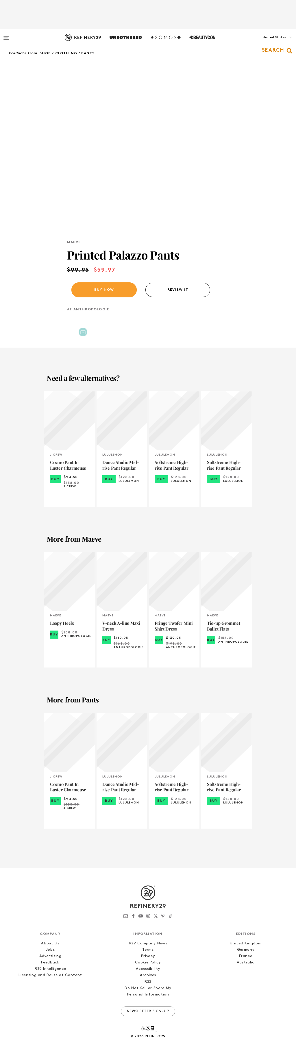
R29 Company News (148, 943)
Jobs (50, 950)
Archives (148, 975)
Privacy (148, 956)
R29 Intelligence (50, 969)
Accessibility (148, 969)
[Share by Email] (83, 332)
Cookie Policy (148, 962)
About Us (50, 943)
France (245, 956)
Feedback (50, 962)
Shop (45, 53)
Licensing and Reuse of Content (50, 975)
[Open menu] (6, 35)
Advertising (50, 956)
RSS (148, 982)
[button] (267, 43)
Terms (147, 950)
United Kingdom (245, 943)
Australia (246, 962)
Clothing (66, 53)
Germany (246, 950)
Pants (88, 53)
